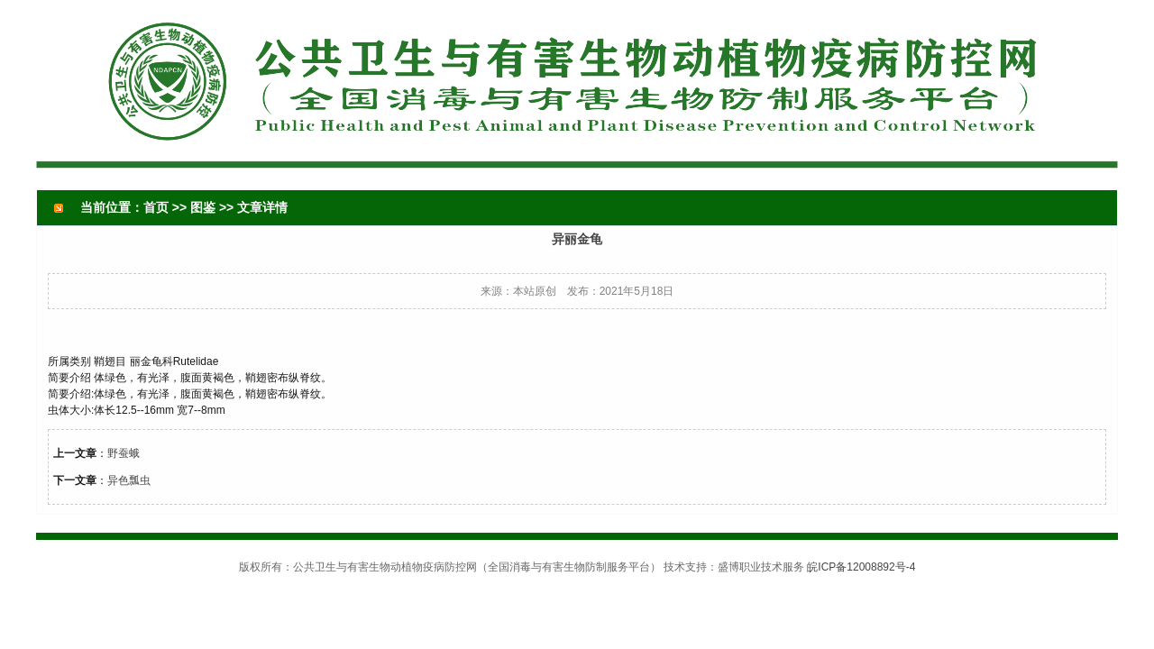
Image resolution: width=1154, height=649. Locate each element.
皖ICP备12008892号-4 (861, 567)
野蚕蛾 (123, 453)
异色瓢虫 (129, 480)
